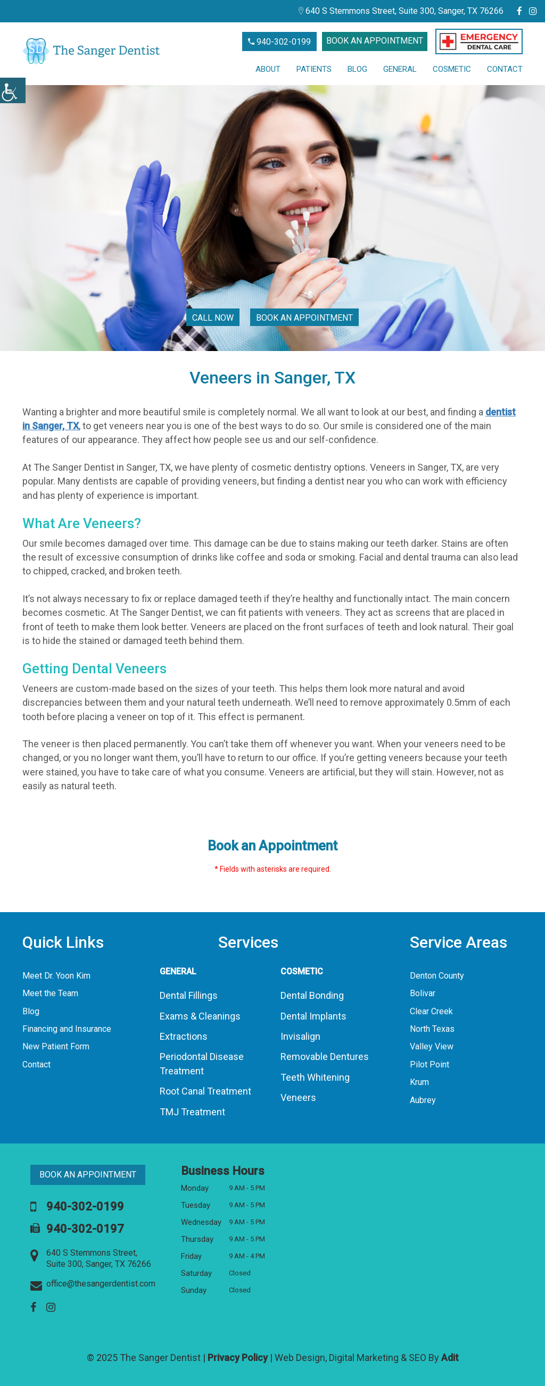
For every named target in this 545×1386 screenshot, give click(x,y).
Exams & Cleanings (200, 1016)
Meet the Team (50, 993)
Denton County (437, 976)
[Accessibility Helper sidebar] (13, 90)
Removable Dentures (324, 1056)
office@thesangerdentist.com (92, 1284)
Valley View (431, 1046)
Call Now (213, 318)
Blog (357, 69)
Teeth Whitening (315, 1077)
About (267, 69)
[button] (479, 41)
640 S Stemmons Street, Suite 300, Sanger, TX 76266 (401, 11)
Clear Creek (431, 1011)
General (400, 69)
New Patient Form (55, 1046)
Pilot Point (429, 1064)
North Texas (432, 1029)
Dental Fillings (189, 995)
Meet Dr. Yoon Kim (56, 976)
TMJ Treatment (192, 1111)
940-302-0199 (279, 42)
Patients (314, 69)
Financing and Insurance (66, 1029)
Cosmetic (452, 69)
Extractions (184, 1036)
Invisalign (300, 1036)
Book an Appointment (374, 41)
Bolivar (422, 993)
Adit (450, 1357)
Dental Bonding (312, 995)
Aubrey (423, 1100)
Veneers (298, 1097)
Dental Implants (313, 1016)
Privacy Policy (238, 1357)
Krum (419, 1082)
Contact (505, 69)
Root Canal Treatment (205, 1091)
